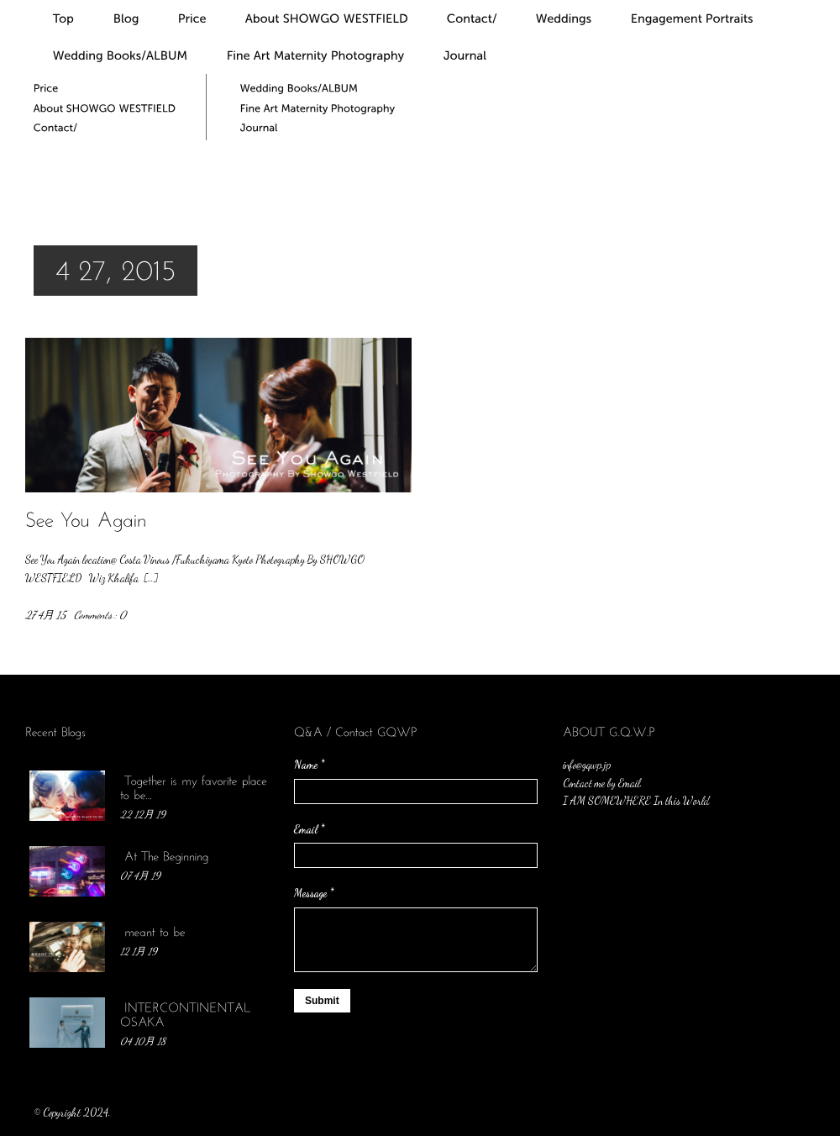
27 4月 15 (45, 615)
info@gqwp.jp (587, 764)
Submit (322, 1001)
